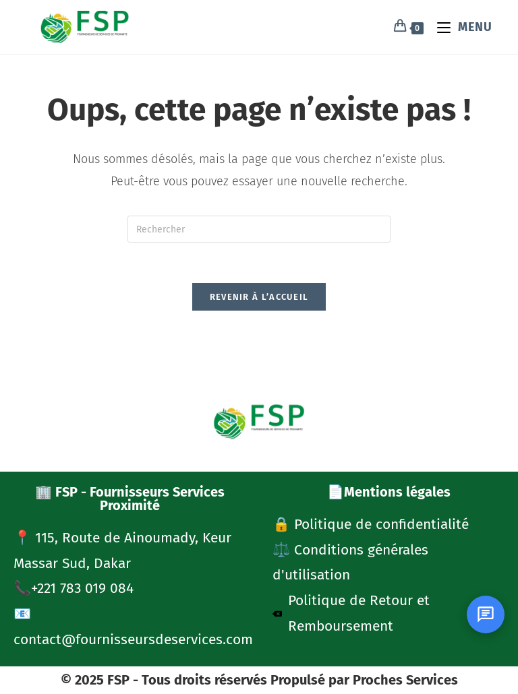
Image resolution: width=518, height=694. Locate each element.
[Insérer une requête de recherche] (259, 229)
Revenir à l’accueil (259, 297)
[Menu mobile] (459, 27)
